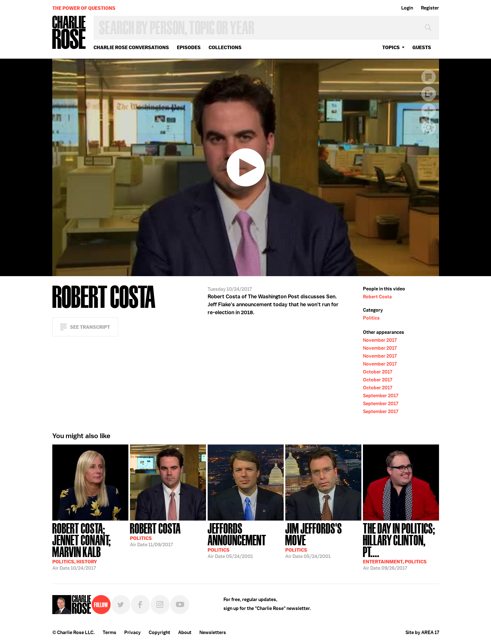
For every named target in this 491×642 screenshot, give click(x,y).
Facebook (140, 604)
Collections (225, 47)
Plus (428, 110)
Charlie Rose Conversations (131, 47)
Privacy (132, 632)
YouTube (179, 604)
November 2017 (380, 340)
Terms (109, 632)
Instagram (160, 604)
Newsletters (212, 632)
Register (430, 8)
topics (391, 47)
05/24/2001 (246, 540)
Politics (371, 318)
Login (407, 8)
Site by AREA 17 (422, 632)
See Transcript (90, 327)
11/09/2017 (155, 534)
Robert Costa (377, 297)
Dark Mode (428, 127)
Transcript (428, 77)
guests (421, 47)
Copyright (159, 632)
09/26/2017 (401, 546)
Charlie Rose (69, 33)
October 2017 (377, 372)
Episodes (189, 47)
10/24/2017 (90, 546)
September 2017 (380, 395)
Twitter (120, 604)
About (184, 632)
